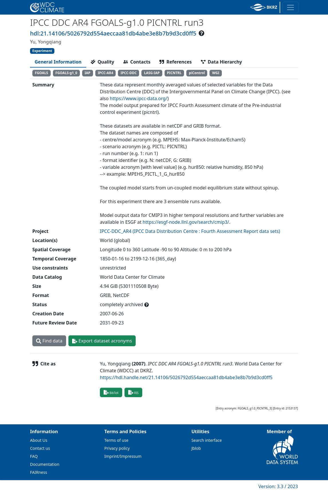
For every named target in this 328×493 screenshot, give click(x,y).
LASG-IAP (152, 72)
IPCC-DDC (128, 72)
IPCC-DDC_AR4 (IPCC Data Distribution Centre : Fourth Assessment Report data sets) (190, 231)
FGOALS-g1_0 (66, 72)
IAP (87, 72)
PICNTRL (174, 72)
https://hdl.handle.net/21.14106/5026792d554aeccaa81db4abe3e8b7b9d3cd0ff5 (186, 377)
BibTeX (111, 392)
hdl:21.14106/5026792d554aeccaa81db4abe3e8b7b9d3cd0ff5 (113, 33)
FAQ (34, 456)
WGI (215, 72)
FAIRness (38, 472)
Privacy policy (117, 448)
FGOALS (41, 72)
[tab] (58, 62)
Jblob (196, 448)
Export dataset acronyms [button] (102, 341)
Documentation (44, 464)
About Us (38, 440)
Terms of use (116, 440)
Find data (49, 341)
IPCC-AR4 (105, 72)
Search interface (206, 440)
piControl (197, 72)
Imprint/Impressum (123, 456)
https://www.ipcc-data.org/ (138, 98)
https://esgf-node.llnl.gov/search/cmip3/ (186, 222)
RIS (133, 392)
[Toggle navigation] (290, 7)
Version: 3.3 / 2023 (278, 486)
